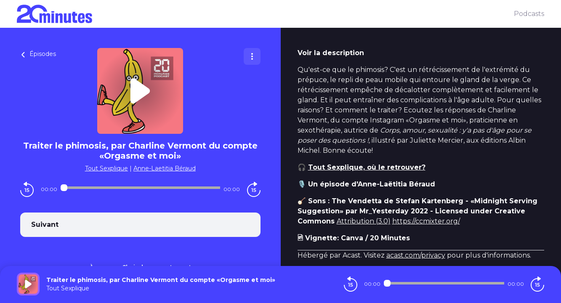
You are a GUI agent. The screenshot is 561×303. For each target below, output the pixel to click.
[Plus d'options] (252, 56)
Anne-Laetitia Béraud (164, 168)
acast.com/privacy (415, 255)
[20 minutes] (265, 14)
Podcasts (529, 14)
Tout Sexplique (106, 168)
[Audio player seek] (140, 187)
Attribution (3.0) (364, 221)
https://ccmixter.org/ (426, 221)
